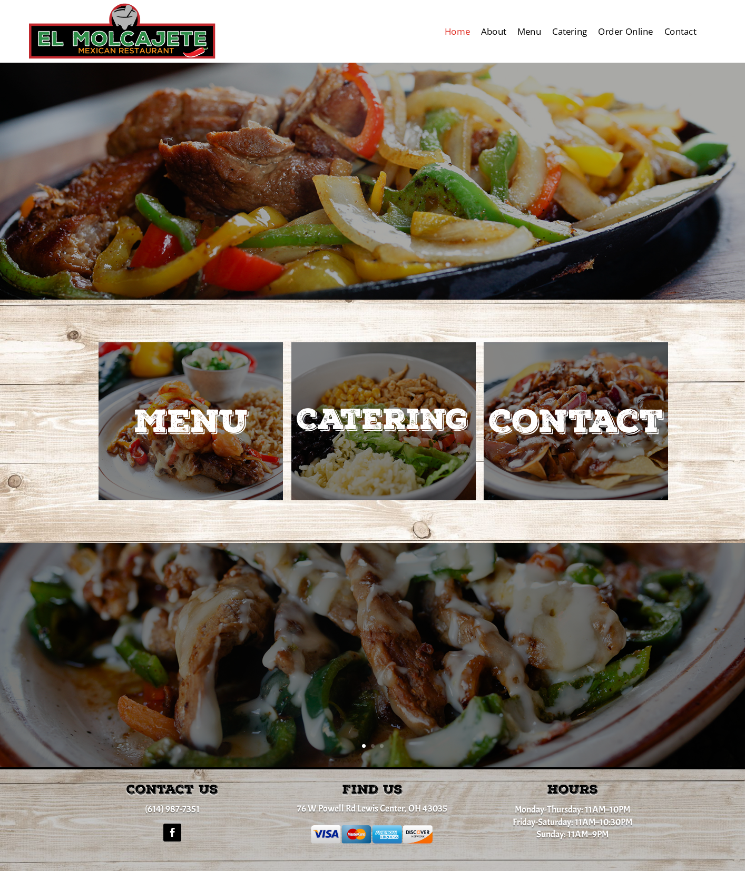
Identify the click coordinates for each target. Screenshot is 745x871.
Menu (529, 31)
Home (457, 31)
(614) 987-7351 (172, 809)
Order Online (625, 31)
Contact (680, 31)
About (493, 31)
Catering (569, 31)
